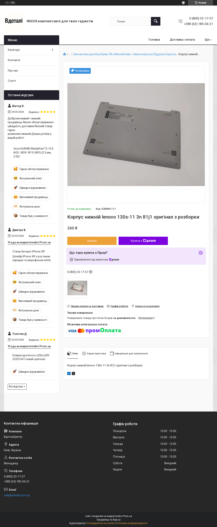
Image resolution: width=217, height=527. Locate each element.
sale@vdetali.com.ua (17, 495)
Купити (92, 240)
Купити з (143, 241)
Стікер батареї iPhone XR (28, 251)
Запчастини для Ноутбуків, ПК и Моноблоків (101, 54)
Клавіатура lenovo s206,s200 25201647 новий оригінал (30, 357)
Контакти (14, 60)
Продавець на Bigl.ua (109, 519)
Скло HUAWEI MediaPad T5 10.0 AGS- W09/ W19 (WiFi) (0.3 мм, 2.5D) (33, 152)
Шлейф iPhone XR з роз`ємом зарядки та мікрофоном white (31, 258)
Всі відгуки (16, 386)
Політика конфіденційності (132, 523)
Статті (12, 80)
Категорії (14, 49)
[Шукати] (155, 21)
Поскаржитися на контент (101, 523)
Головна (154, 39)
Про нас (13, 70)
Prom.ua (127, 516)
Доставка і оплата (182, 39)
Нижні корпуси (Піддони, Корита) (154, 54)
